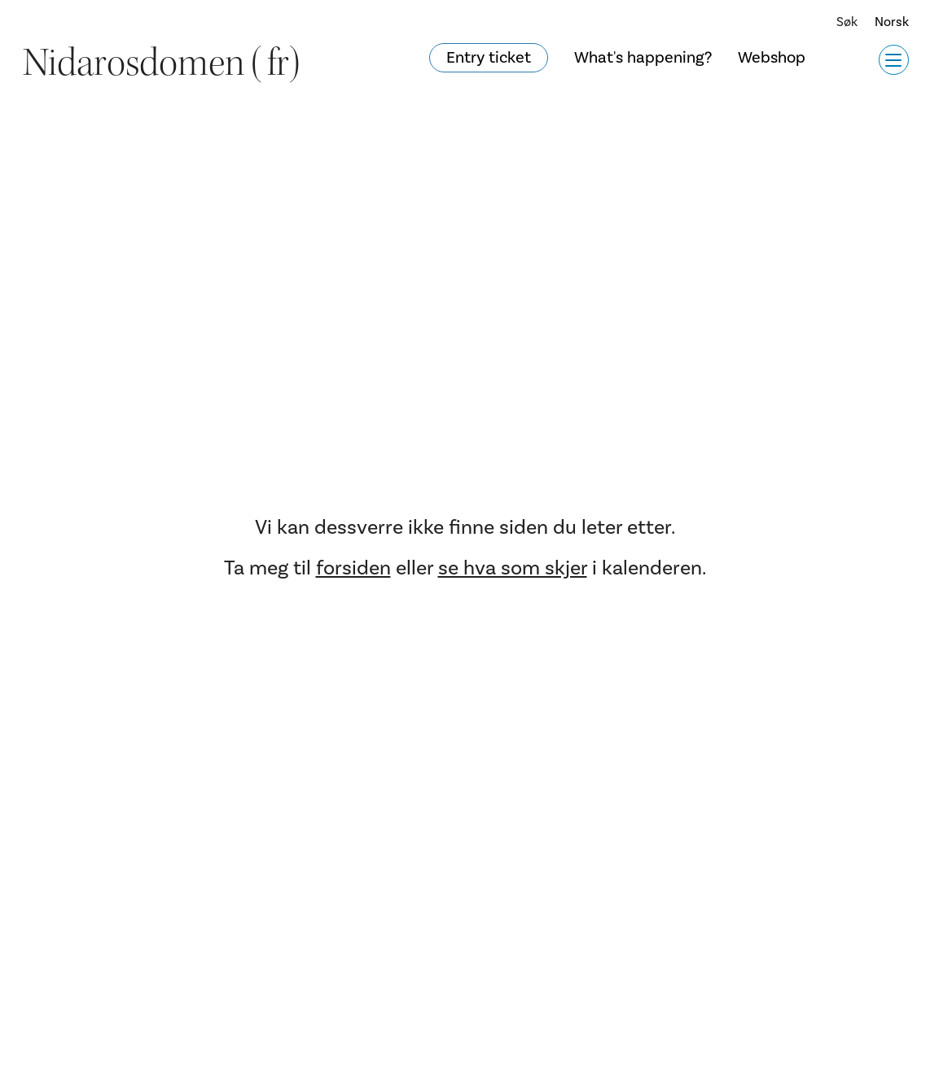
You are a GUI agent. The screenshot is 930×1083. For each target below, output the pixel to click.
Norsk (892, 21)
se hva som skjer (512, 568)
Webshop (771, 57)
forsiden (353, 568)
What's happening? (643, 57)
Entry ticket (488, 57)
